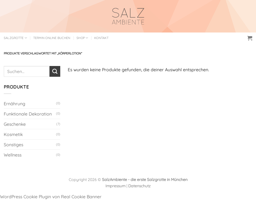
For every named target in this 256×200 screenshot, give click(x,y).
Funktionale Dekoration (28, 113)
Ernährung (14, 103)
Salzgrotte (15, 38)
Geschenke (15, 124)
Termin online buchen (51, 38)
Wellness (13, 155)
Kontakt (101, 38)
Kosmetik (13, 134)
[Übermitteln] (55, 71)
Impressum (116, 185)
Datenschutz (139, 185)
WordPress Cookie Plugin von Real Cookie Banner (51, 196)
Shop (82, 38)
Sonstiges (13, 144)
